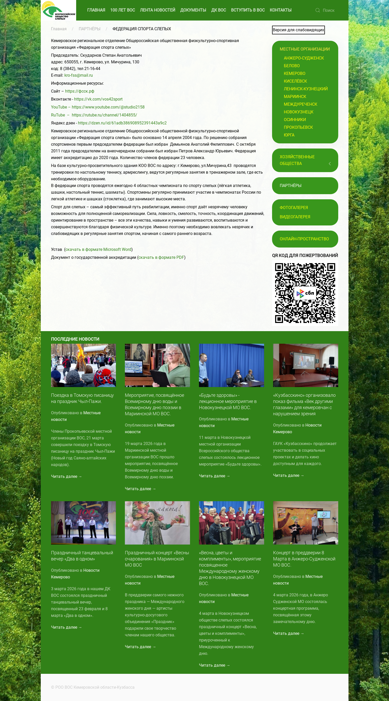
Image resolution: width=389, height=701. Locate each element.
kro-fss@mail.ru (78, 75)
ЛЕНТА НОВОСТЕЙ (157, 10)
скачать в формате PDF (161, 257)
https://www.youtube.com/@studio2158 (108, 107)
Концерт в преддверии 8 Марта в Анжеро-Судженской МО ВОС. (304, 559)
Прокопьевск (298, 127)
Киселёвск (295, 81)
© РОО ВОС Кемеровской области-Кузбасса (92, 687)
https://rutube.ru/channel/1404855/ (104, 115)
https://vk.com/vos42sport (98, 99)
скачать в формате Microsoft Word (98, 249)
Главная (59, 28)
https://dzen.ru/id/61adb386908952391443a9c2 (122, 123)
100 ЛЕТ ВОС (122, 10)
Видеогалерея (295, 216)
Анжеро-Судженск (304, 58)
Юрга (289, 135)
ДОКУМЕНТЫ (193, 10)
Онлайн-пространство (304, 238)
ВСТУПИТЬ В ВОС (248, 10)
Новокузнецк (298, 112)
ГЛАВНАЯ (96, 10)
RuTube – (61, 115)
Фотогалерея (294, 207)
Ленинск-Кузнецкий (306, 88)
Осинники (295, 119)
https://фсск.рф (79, 91)
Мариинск (295, 96)
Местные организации (305, 49)
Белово (292, 65)
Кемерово (294, 73)
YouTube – (61, 107)
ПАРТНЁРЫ (90, 28)
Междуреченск (300, 104)
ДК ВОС (218, 10)
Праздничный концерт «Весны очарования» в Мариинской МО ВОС (157, 559)
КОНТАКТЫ (281, 10)
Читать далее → (66, 476)
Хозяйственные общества (297, 160)
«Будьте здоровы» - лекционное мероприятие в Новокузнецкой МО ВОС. (228, 401)
